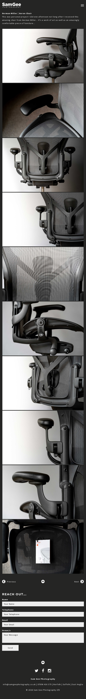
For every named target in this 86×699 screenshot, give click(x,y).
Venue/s (6, 630)
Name (5, 599)
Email (5, 620)
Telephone (8, 610)
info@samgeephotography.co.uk (19, 684)
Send (10, 648)
